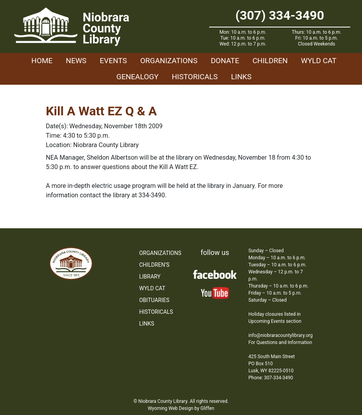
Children (270, 60)
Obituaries (154, 300)
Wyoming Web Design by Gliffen (181, 408)
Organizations (168, 60)
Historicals (195, 76)
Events (113, 60)
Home (41, 60)
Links (241, 76)
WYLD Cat (319, 60)
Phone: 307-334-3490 (270, 377)
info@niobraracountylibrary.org (280, 335)
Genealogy (137, 76)
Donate (225, 60)
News (76, 60)
